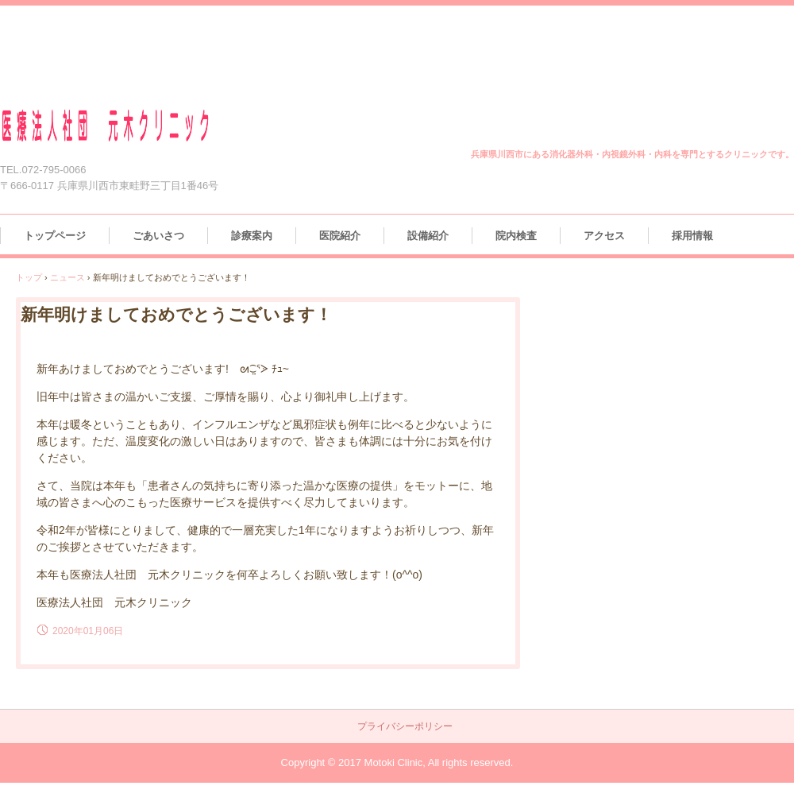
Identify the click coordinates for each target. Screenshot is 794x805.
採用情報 (692, 236)
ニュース (67, 277)
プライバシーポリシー (405, 727)
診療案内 (251, 236)
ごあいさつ (158, 236)
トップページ (55, 236)
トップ (29, 277)
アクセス (604, 236)
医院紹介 (339, 236)
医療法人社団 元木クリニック (124, 126)
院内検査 (516, 236)
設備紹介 (428, 236)
